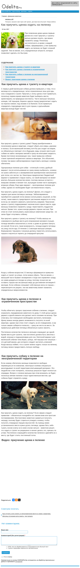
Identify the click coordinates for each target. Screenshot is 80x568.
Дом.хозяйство (6, 11)
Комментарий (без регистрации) (13, 535)
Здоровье (24, 11)
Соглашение (18, 563)
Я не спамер (8, 558)
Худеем (30, 11)
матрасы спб (9, 19)
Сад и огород (16, 11)
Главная (4, 16)
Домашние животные (14, 16)
